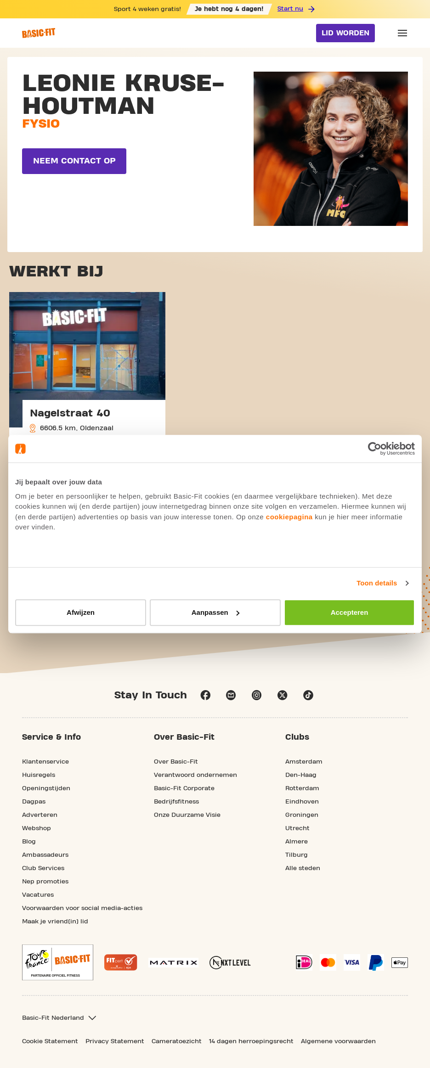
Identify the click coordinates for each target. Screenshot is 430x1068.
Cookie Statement (50, 1041)
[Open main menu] (402, 33)
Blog (29, 841)
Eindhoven (302, 801)
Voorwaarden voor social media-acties (82, 908)
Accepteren (349, 612)
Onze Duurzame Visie (187, 815)
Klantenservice (45, 762)
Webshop (36, 828)
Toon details (376, 583)
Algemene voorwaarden (338, 1041)
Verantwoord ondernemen (195, 775)
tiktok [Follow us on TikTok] (308, 695)
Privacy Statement (114, 1041)
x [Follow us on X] (282, 695)
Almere (296, 841)
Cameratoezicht (177, 1041)
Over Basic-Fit (176, 762)
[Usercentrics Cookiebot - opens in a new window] (374, 448)
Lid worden (345, 33)
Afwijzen (81, 612)
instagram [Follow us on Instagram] (256, 695)
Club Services (43, 868)
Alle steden (302, 868)
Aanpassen (215, 612)
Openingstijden (46, 788)
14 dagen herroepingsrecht (251, 1041)
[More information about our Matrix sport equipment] (173, 962)
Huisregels (38, 775)
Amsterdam (303, 762)
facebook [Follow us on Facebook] (205, 695)
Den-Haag (301, 775)
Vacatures (38, 895)
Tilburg (296, 855)
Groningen (301, 815)
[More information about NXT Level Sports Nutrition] (230, 962)
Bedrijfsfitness (176, 801)
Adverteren (39, 815)
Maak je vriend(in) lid (55, 921)
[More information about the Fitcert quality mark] (120, 962)
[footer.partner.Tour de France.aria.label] (57, 962)
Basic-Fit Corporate (184, 788)
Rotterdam (302, 788)
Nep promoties (45, 881)
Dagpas (33, 801)
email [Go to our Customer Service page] (231, 695)
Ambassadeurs (45, 855)
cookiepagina (289, 517)
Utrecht (297, 828)
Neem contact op (74, 161)
